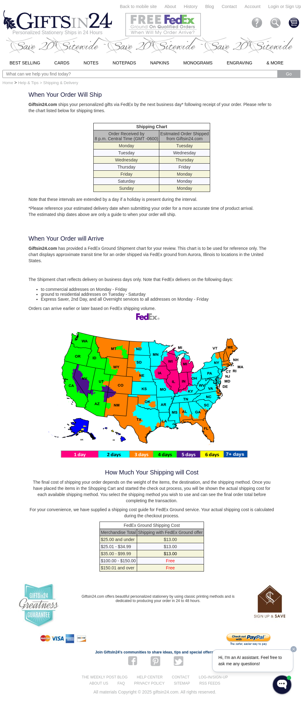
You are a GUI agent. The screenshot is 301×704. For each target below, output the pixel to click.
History (190, 6)
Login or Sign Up (284, 6)
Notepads (124, 62)
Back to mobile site (138, 6)
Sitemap (182, 683)
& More (274, 62)
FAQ (121, 683)
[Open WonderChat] (282, 685)
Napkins (159, 62)
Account (253, 6)
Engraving (239, 62)
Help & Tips (28, 82)
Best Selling (25, 62)
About (170, 6)
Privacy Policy (149, 683)
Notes (90, 62)
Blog (209, 6)
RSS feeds (209, 683)
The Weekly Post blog (105, 677)
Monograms (198, 62)
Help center (150, 677)
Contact (229, 6)
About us (98, 683)
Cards (61, 62)
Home (7, 82)
